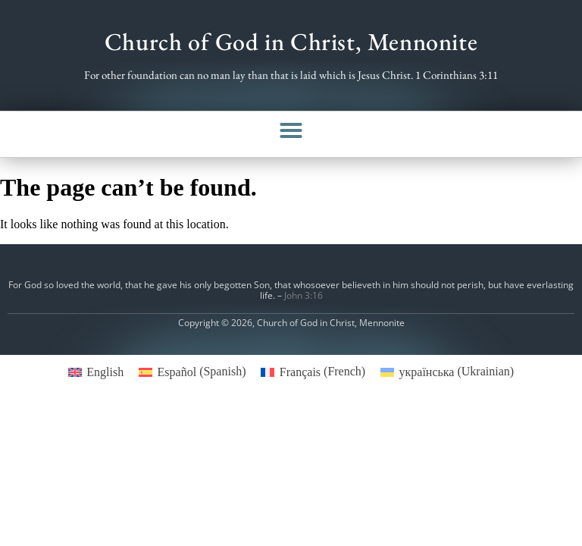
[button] (291, 130)
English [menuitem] (105, 372)
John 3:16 (303, 295)
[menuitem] (96, 371)
